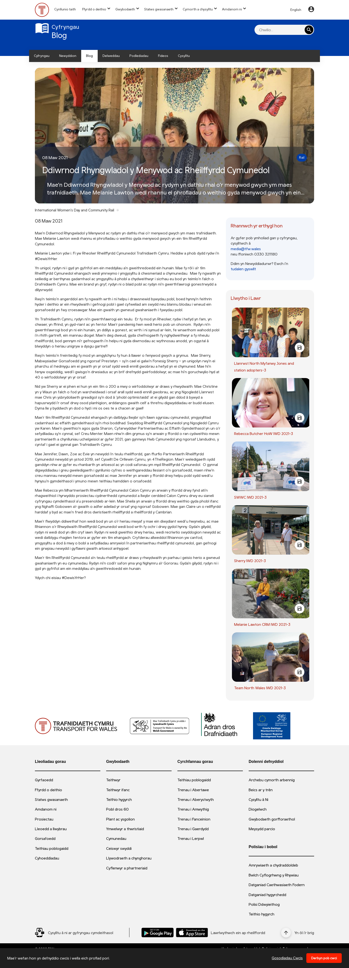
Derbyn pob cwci (324, 958)
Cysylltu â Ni (258, 799)
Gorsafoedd (45, 838)
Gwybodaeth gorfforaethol (272, 819)
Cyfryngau (41, 56)
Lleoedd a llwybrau (51, 829)
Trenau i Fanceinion (193, 819)
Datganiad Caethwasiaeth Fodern (277, 885)
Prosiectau (44, 819)
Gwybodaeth (125, 9)
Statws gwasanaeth (159, 9)
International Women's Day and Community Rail (74, 210)
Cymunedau (116, 838)
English (295, 10)
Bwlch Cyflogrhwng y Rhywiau (274, 875)
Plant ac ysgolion (120, 819)
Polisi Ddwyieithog (264, 904)
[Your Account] (311, 10)
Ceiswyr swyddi (119, 848)
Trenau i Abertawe (193, 790)
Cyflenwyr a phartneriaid (126, 868)
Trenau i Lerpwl (190, 838)
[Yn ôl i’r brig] (297, 932)
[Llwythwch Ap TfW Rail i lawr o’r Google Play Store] (158, 932)
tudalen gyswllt (243, 269)
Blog (89, 56)
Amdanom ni (232, 9)
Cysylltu (184, 56)
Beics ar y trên (261, 790)
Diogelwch (258, 809)
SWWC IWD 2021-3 (250, 497)
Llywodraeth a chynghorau (128, 858)
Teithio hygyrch (119, 799)
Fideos (163, 56)
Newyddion (67, 56)
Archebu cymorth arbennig (272, 780)
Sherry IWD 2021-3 (250, 560)
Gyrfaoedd (44, 780)
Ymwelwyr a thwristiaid (125, 829)
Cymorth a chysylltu (198, 9)
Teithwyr (113, 780)
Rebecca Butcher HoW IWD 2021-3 (263, 433)
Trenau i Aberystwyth (195, 799)
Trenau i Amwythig (193, 809)
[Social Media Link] (74, 932)
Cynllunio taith (65, 9)
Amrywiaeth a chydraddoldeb (273, 865)
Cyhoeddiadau (47, 858)
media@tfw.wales (246, 249)
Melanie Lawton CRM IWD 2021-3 (262, 624)
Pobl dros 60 (117, 809)
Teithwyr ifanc (118, 790)
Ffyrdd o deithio (94, 9)
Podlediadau (138, 56)
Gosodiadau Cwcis (287, 958)
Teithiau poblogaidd (51, 848)
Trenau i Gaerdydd (193, 829)
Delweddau (111, 56)
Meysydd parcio (262, 829)
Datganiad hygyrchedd (267, 894)
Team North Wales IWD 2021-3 (260, 688)
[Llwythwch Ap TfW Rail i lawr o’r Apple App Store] (192, 932)
